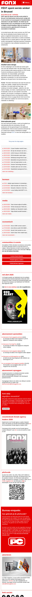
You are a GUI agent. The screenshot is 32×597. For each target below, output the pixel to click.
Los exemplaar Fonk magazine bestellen (13, 363)
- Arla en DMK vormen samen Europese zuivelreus (16, 225)
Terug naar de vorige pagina (16, 141)
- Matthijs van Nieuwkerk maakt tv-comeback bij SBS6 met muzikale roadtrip (16, 209)
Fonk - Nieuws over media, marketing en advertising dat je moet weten (9, 2)
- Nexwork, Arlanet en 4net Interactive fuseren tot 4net (16, 188)
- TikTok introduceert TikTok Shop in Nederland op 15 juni (16, 206)
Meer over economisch (8, 235)
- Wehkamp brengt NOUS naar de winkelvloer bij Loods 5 (16, 157)
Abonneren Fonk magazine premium (12, 337)
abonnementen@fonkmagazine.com (11, 384)
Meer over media (6, 213)
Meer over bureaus (7, 192)
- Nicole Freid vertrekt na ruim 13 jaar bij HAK (16, 230)
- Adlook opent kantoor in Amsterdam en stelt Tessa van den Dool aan (16, 183)
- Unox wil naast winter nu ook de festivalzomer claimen (16, 162)
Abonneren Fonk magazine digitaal (12, 351)
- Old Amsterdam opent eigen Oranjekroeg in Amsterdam (16, 155)
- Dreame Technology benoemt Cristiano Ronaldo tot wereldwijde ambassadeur (16, 164)
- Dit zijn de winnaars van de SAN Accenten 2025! (16, 150)
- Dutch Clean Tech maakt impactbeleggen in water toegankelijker (16, 232)
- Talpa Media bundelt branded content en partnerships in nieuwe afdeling (16, 211)
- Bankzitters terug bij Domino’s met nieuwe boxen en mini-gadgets (16, 160)
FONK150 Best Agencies (17, 263)
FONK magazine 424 (7, 481)
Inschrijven (6, 408)
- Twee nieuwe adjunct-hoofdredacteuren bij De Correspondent (16, 204)
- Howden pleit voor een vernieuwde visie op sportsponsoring (16, 166)
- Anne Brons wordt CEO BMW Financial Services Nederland (16, 228)
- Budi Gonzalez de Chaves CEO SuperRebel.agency (16, 185)
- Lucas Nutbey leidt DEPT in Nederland (16, 190)
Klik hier (11, 580)
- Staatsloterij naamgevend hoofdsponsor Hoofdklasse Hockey (16, 169)
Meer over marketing (7, 171)
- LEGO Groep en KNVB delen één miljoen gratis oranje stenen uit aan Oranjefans (16, 153)
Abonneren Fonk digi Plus (10, 344)
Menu (27, 3)
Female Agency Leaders (16, 259)
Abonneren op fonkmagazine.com (12, 356)
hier (22, 400)
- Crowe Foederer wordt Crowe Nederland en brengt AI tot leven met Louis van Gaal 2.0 (16, 148)
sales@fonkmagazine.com (9, 583)
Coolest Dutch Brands (16, 256)
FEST (13, 132)
